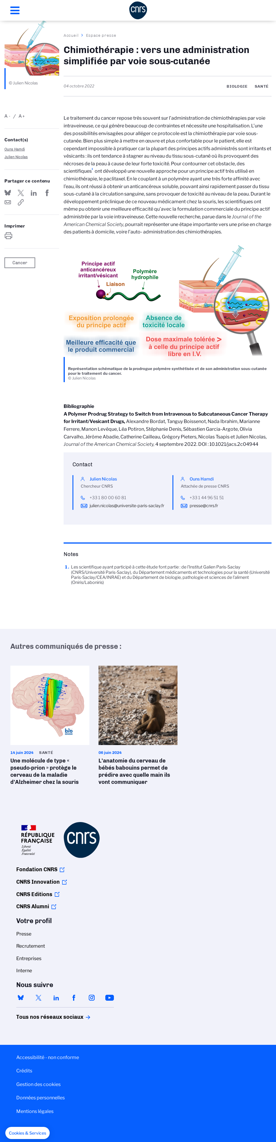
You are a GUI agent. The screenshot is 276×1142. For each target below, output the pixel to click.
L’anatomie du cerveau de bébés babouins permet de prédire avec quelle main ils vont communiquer (138, 727)
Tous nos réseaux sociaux (39, 1017)
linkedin (56, 997)
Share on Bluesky (7, 193)
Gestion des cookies (38, 1084)
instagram (91, 997)
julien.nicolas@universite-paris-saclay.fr (127, 505)
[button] (27, 1133)
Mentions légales (35, 1111)
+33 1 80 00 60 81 (108, 497)
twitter (38, 997)
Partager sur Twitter (20, 193)
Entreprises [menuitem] (28, 958)
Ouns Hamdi (14, 149)
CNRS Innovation (38, 882)
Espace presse (101, 35)
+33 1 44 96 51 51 (207, 497)
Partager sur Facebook (47, 193)
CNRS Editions (34, 894)
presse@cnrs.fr (204, 505)
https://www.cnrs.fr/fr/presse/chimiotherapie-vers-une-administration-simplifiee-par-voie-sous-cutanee (20, 202)
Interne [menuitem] (24, 970)
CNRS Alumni (32, 906)
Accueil (71, 35)
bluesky (20, 997)
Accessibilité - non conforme (47, 1057)
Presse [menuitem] (23, 934)
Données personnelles (40, 1098)
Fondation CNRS (36, 869)
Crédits (24, 1071)
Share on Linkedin (33, 193)
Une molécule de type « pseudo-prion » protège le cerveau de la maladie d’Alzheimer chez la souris (50, 727)
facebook (74, 997)
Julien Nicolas (16, 157)
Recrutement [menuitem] (30, 946)
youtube (109, 997)
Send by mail (7, 202)
